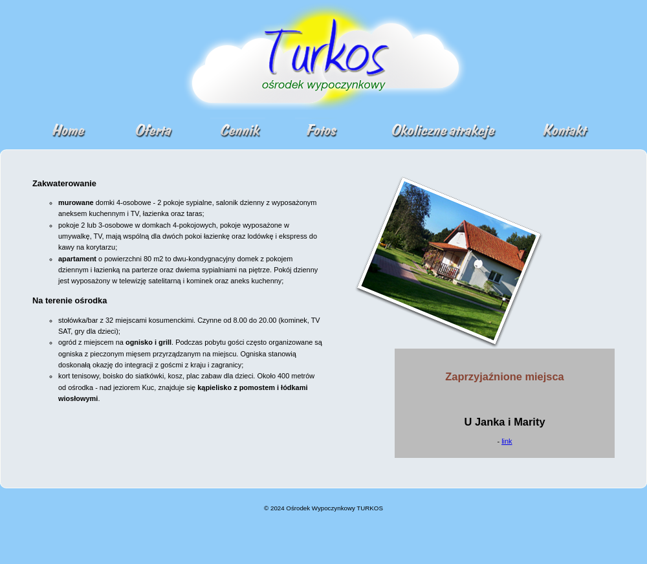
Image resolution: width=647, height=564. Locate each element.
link (506, 441)
